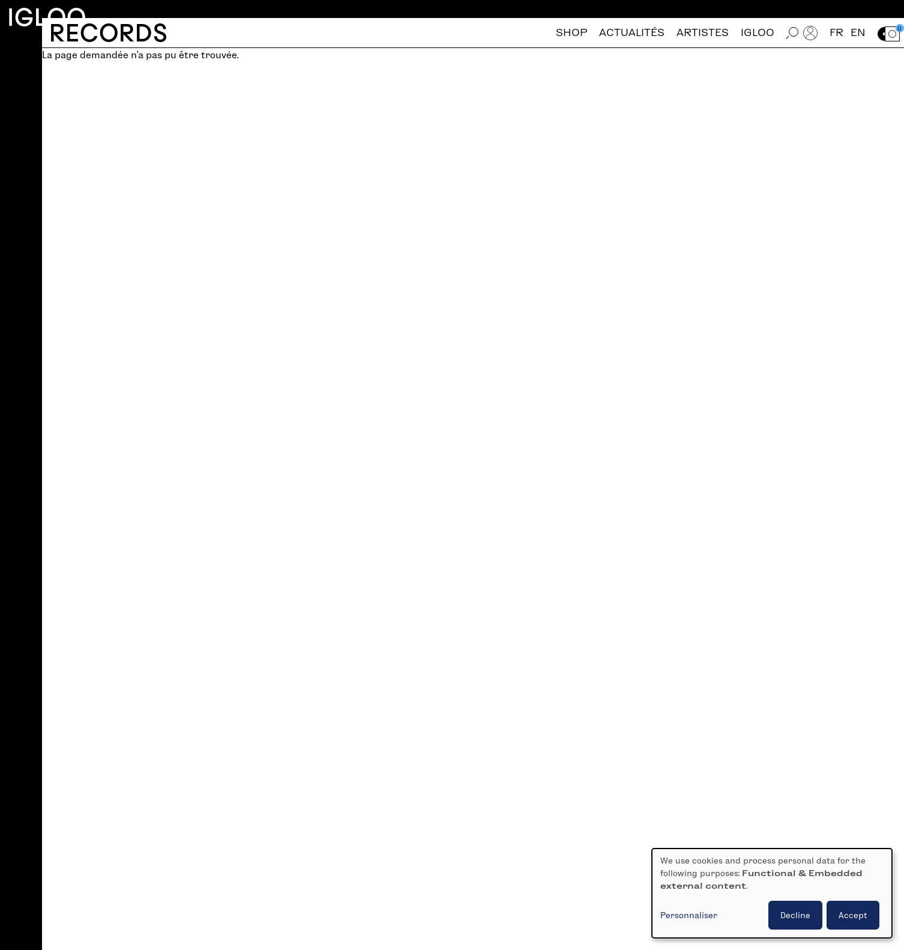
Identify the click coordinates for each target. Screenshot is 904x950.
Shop (571, 33)
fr (836, 33)
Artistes (702, 33)
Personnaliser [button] (688, 915)
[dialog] (772, 893)
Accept (853, 915)
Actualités (631, 33)
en (858, 33)
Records (108, 32)
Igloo (46, 17)
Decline (795, 915)
